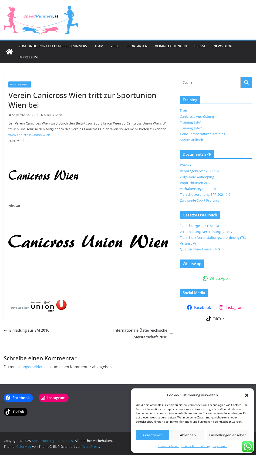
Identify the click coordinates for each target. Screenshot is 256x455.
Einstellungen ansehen (227, 435)
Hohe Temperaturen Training (203, 134)
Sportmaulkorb (191, 140)
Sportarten (137, 46)
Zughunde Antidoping (197, 177)
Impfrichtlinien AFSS (196, 183)
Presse (200, 46)
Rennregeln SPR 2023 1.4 (199, 171)
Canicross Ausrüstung (197, 116)
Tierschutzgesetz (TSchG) (199, 225)
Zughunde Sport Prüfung (199, 200)
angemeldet (32, 366)
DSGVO (185, 165)
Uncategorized (19, 84)
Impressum (220, 446)
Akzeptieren (152, 435)
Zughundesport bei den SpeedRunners (53, 46)
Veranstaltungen (171, 46)
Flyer (183, 110)
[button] (246, 395)
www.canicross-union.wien (29, 135)
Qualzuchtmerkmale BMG (200, 249)
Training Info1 (191, 122)
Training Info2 (191, 128)
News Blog (222, 46)
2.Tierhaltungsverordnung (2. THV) (206, 231)
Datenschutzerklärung (196, 446)
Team (98, 46)
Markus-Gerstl (53, 115)
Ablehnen (188, 435)
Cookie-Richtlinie (168, 446)
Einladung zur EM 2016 (26, 330)
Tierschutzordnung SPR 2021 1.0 (205, 194)
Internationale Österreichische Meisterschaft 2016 (143, 334)
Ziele (115, 46)
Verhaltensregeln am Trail (200, 188)
